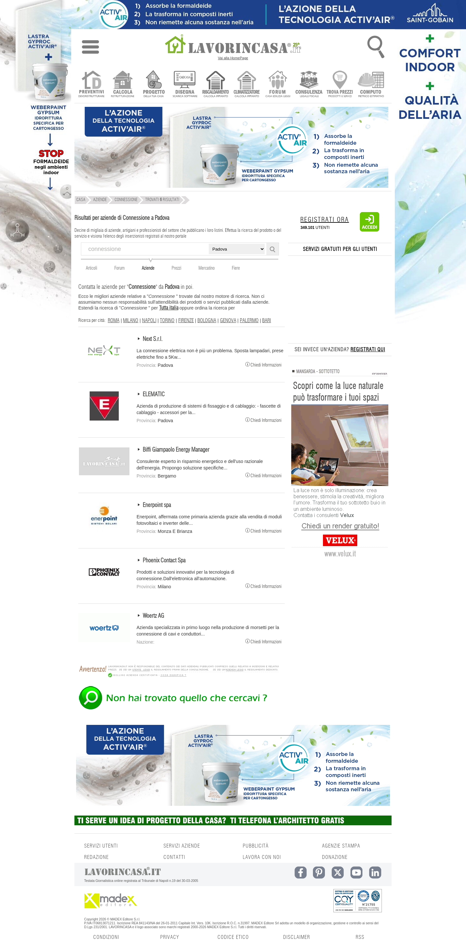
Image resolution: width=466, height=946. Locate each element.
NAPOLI (149, 320)
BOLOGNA (206, 320)
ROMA (113, 320)
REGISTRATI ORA (324, 220)
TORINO (167, 320)
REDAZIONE (96, 857)
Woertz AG (153, 616)
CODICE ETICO (233, 937)
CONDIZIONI (106, 937)
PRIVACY (169, 937)
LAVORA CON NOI (262, 857)
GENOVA (228, 320)
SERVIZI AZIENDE (181, 846)
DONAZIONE (335, 857)
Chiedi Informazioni (263, 364)
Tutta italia (168, 307)
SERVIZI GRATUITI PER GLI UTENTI (340, 249)
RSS (360, 937)
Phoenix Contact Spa (164, 561)
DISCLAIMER (296, 937)
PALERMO (249, 320)
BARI (266, 320)
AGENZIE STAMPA (341, 846)
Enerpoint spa (157, 505)
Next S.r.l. (152, 339)
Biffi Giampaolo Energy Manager (176, 450)
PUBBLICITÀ (256, 846)
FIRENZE (186, 320)
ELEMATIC (154, 395)
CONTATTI (174, 857)
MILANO (130, 320)
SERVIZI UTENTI (101, 846)
